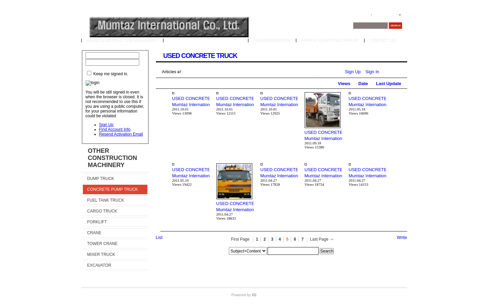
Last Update (388, 83)
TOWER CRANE (102, 243)
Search (326, 251)
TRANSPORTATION (272, 40)
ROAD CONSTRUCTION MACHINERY (122, 40)
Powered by (243, 295)
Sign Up (106, 124)
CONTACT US (383, 40)
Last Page (319, 239)
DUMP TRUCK (100, 178)
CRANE (94, 232)
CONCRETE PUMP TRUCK (112, 189)
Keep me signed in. (110, 74)
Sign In (372, 71)
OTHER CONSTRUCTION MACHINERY (206, 40)
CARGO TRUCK (102, 211)
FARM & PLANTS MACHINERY (330, 40)
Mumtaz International (192, 104)
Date (363, 83)
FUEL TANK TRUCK (105, 200)
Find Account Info (115, 129)
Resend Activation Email (121, 134)
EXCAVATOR (99, 265)
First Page (240, 239)
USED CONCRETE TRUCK (200, 55)
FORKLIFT (97, 222)
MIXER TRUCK (101, 254)
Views (344, 83)
